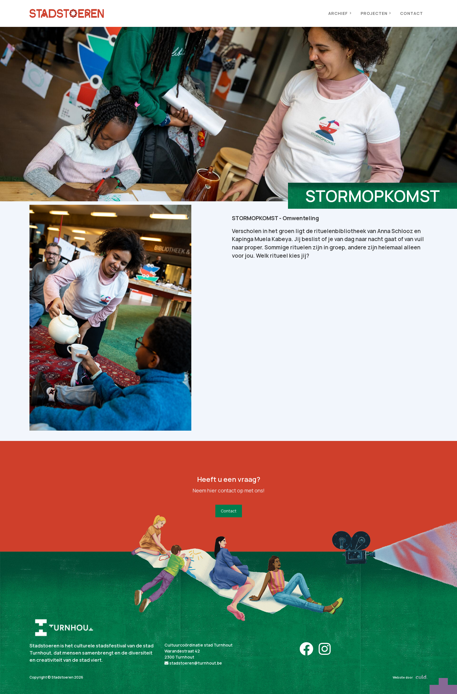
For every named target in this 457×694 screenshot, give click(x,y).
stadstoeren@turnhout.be (193, 663)
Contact (229, 511)
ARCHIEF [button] (339, 13)
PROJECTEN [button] (376, 13)
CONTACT (411, 13)
